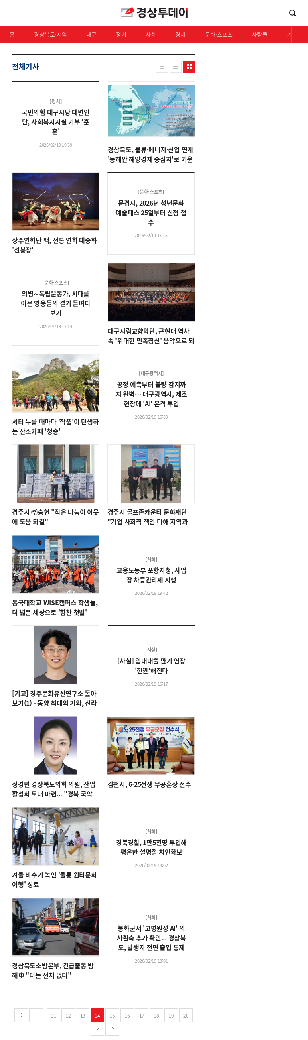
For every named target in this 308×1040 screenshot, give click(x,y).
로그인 (2, 22)
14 (97, 1015)
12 (68, 1015)
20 (186, 1015)
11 (53, 1015)
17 (142, 1015)
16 (127, 1015)
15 (112, 1015)
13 (83, 1015)
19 (171, 1015)
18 (156, 1015)
